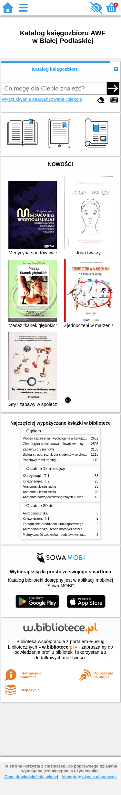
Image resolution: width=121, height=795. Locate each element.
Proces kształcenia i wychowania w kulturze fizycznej (61, 438)
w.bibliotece (58, 647)
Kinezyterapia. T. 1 (36, 476)
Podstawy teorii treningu (40, 460)
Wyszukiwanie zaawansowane (33, 99)
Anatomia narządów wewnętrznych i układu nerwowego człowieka (70, 497)
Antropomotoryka (35, 513)
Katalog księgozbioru (55, 69)
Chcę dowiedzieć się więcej (31, 776)
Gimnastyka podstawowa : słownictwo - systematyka (60, 444)
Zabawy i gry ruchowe (39, 449)
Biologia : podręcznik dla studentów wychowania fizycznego (66, 454)
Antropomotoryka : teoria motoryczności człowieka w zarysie (66, 529)
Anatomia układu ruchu (39, 486)
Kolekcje (73, 99)
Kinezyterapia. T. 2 (36, 481)
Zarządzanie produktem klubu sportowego (53, 524)
